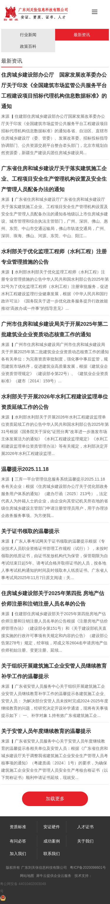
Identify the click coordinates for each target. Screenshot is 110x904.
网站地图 (27, 876)
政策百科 (28, 46)
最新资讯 (82, 34)
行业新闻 (28, 34)
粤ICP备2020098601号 (88, 868)
